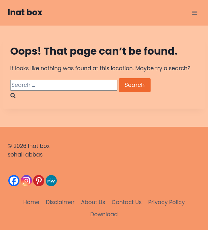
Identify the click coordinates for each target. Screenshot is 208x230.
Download (104, 214)
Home (31, 202)
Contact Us (127, 202)
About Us (93, 202)
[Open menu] (194, 13)
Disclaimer (60, 202)
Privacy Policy (166, 202)
